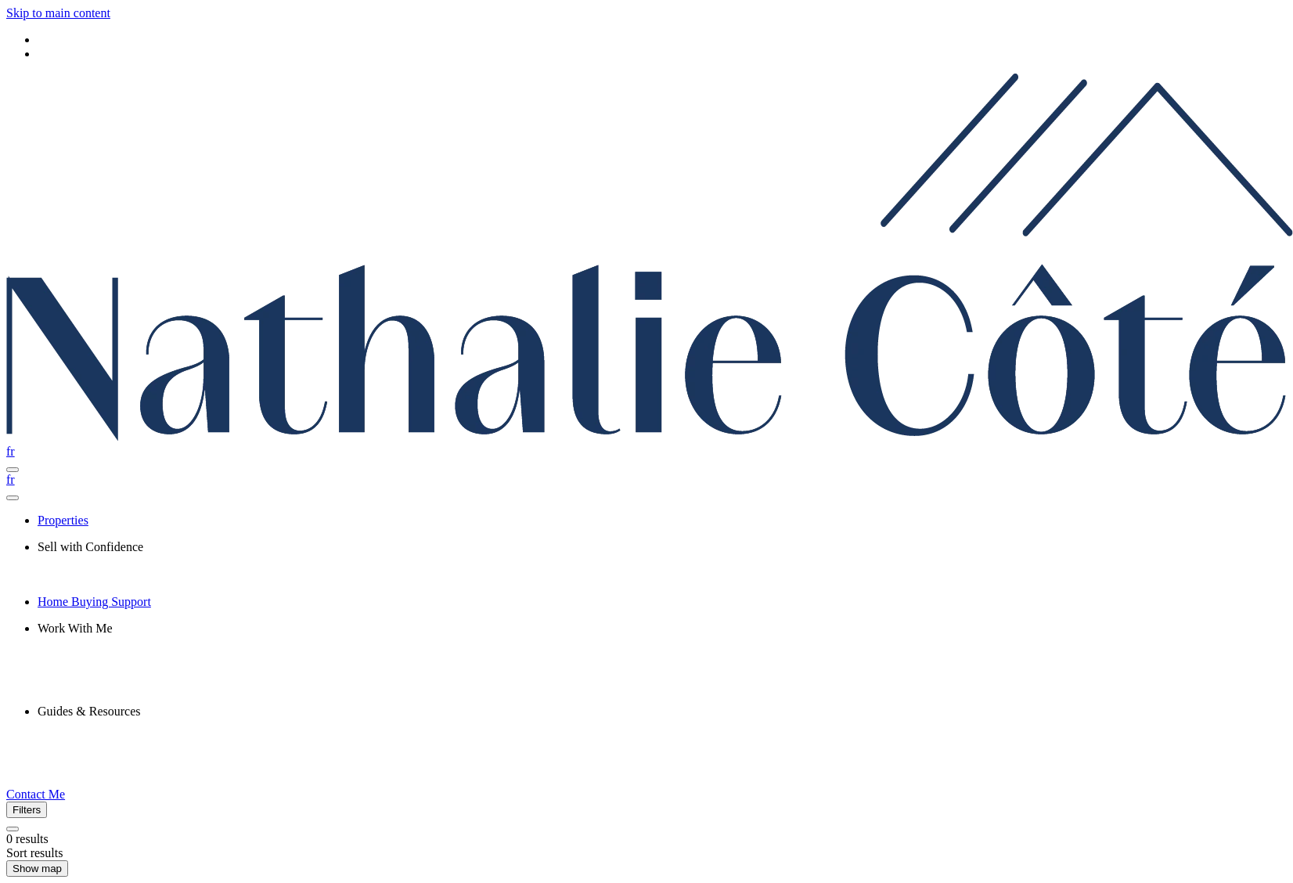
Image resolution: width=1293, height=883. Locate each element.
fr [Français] (10, 451)
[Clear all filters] (12, 829)
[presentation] (662, 547)
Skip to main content (58, 13)
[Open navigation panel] (12, 469)
